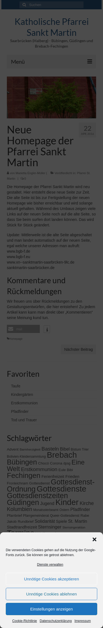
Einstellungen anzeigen (51, 609)
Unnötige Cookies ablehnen (51, 594)
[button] (94, 539)
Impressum (82, 621)
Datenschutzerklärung (56, 621)
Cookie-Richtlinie (24, 621)
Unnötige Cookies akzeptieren (51, 579)
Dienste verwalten (50, 564)
